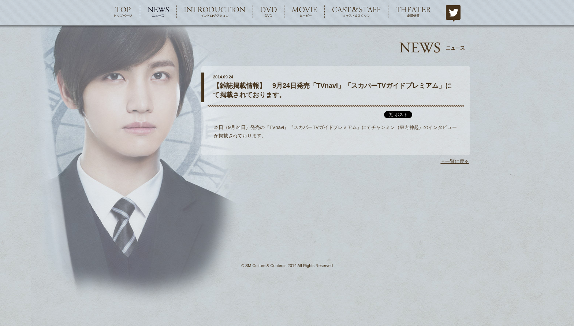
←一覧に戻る (454, 161)
